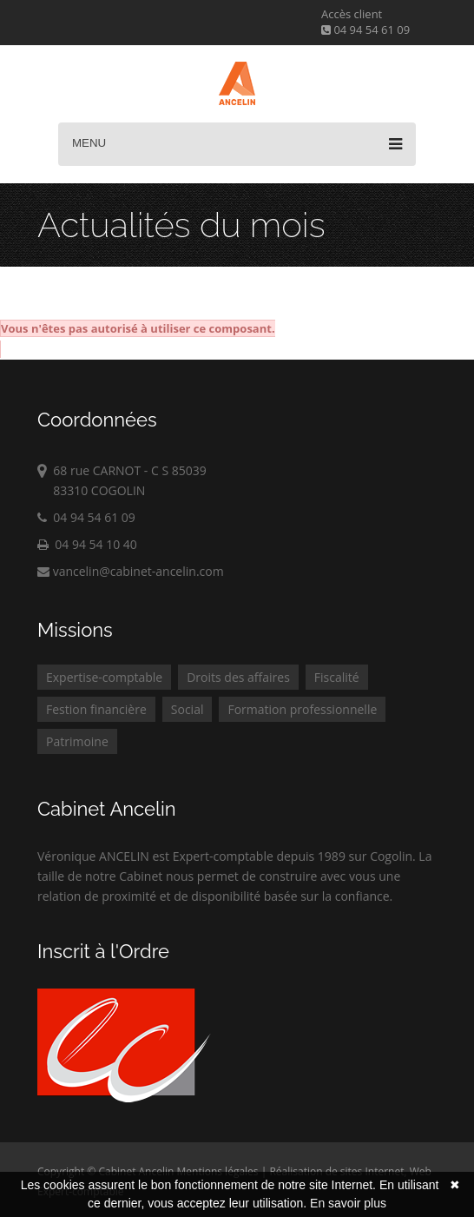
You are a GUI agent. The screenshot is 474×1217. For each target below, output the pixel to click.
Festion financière (96, 709)
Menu (237, 144)
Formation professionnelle (302, 709)
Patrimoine (77, 741)
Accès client (351, 14)
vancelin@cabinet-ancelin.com (130, 571)
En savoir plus (348, 1203)
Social (187, 709)
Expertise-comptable (104, 677)
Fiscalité (336, 677)
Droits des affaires (238, 677)
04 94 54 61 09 (365, 29)
